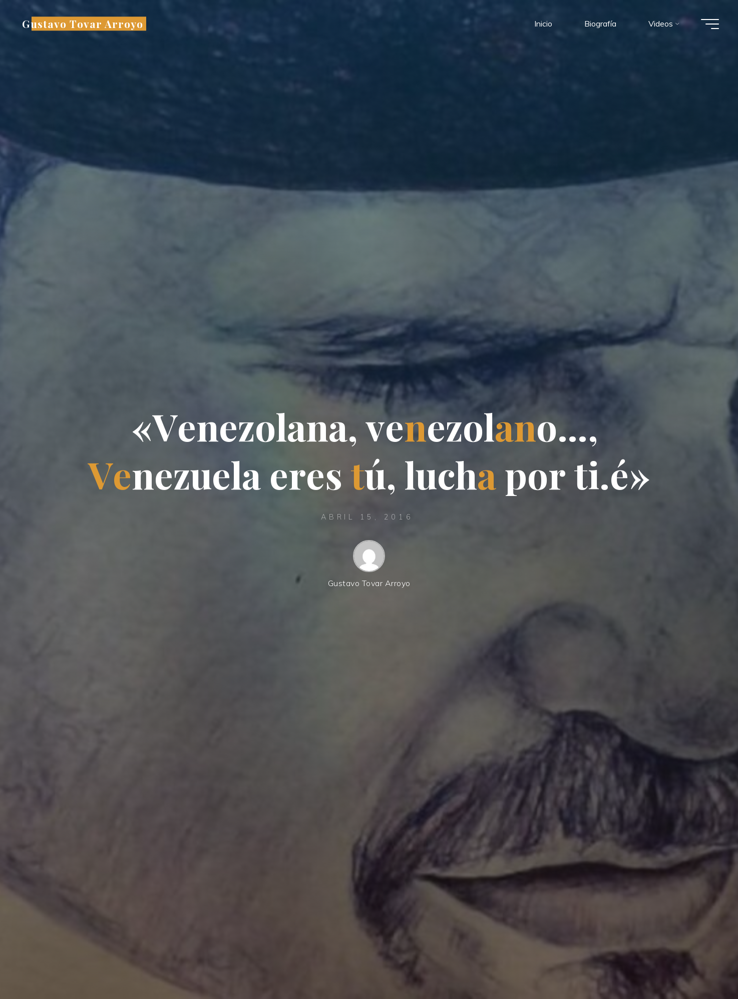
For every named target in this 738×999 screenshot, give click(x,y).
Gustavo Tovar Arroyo (83, 24)
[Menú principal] (709, 24)
